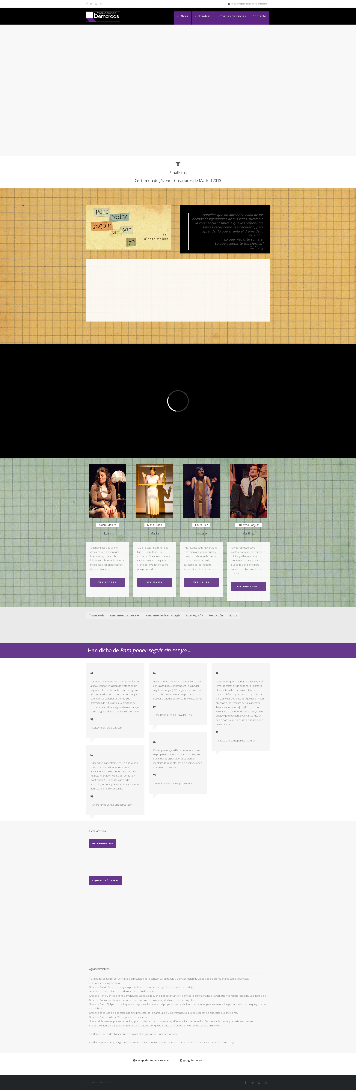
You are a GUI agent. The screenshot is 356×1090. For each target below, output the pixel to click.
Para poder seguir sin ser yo (151, 1060)
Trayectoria (97, 615)
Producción (216, 615)
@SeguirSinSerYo (192, 1060)
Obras (182, 16)
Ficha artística (97, 831)
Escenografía (194, 615)
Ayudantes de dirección (125, 615)
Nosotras (203, 16)
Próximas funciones (232, 16)
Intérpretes (102, 843)
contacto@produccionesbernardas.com (247, 3)
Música (233, 615)
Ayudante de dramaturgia (163, 615)
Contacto (259, 16)
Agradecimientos (99, 969)
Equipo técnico (105, 880)
